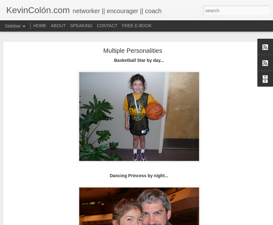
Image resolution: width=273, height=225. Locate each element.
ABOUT (58, 25)
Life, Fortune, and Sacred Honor (42, 221)
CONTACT (107, 25)
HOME (39, 25)
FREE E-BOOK (137, 25)
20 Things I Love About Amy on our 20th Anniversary (58, 207)
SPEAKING (81, 25)
